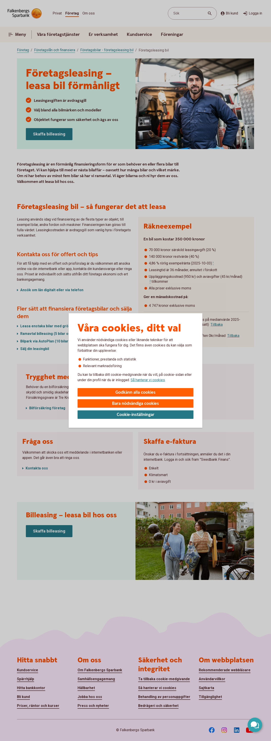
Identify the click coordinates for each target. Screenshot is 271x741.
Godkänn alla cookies (135, 392)
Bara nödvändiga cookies (135, 403)
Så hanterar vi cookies (148, 380)
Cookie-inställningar (135, 415)
